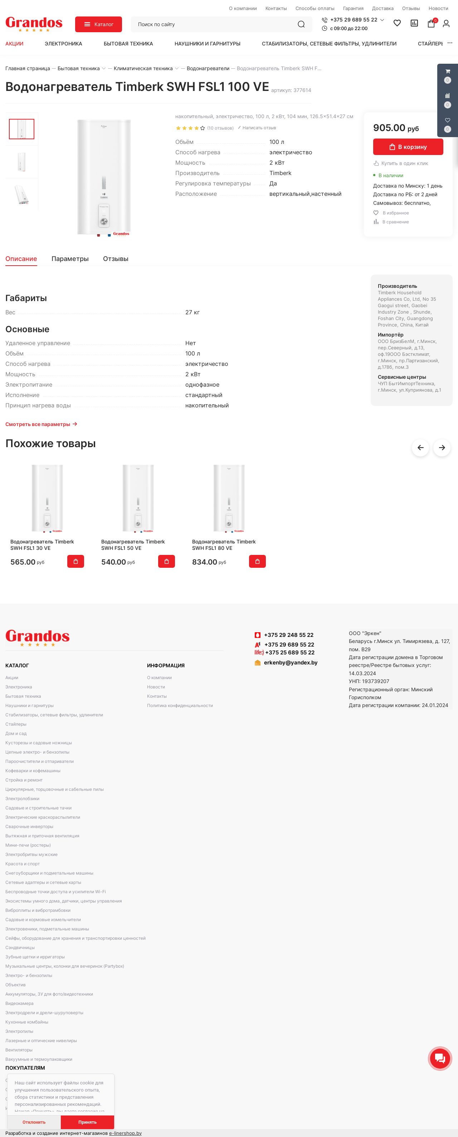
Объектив (15, 984)
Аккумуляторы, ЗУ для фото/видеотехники (49, 994)
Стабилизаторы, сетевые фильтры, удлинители (329, 43)
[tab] (24, 259)
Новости (156, 687)
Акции (14, 43)
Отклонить (34, 1122)
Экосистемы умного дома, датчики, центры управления (63, 901)
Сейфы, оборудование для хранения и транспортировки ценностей (75, 938)
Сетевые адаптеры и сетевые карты (43, 882)
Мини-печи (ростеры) (28, 845)
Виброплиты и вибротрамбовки (37, 910)
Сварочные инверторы (29, 826)
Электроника (63, 43)
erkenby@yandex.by (291, 662)
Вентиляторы (19, 1050)
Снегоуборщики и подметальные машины (49, 873)
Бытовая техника (128, 43)
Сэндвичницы (20, 947)
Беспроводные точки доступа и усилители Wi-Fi (55, 891)
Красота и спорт (22, 863)
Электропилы (19, 1031)
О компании (159, 677)
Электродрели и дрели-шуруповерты (44, 1012)
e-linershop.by (125, 1133)
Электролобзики (22, 798)
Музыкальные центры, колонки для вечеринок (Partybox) (64, 966)
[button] (353, 20)
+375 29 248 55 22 (288, 635)
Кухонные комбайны (26, 1022)
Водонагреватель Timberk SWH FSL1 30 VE (42, 544)
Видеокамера (19, 1003)
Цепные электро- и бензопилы (37, 752)
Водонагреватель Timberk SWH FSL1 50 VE (133, 544)
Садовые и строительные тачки (38, 808)
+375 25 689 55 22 (285, 652)
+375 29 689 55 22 (284, 644)
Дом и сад (15, 733)
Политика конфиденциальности (180, 705)
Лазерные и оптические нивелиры (41, 1040)
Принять (87, 1122)
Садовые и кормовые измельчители (43, 919)
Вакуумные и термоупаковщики (38, 1059)
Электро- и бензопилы (28, 975)
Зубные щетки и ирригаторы (35, 956)
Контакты (157, 696)
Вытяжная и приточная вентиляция (42, 835)
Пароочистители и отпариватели (39, 761)
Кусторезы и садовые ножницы (38, 742)
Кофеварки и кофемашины (32, 770)
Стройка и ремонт (24, 780)
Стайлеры (431, 43)
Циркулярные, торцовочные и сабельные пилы (54, 789)
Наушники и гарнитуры (207, 43)
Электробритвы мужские (31, 854)
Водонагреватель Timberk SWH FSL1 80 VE (224, 544)
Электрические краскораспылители (42, 817)
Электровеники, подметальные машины (47, 929)
